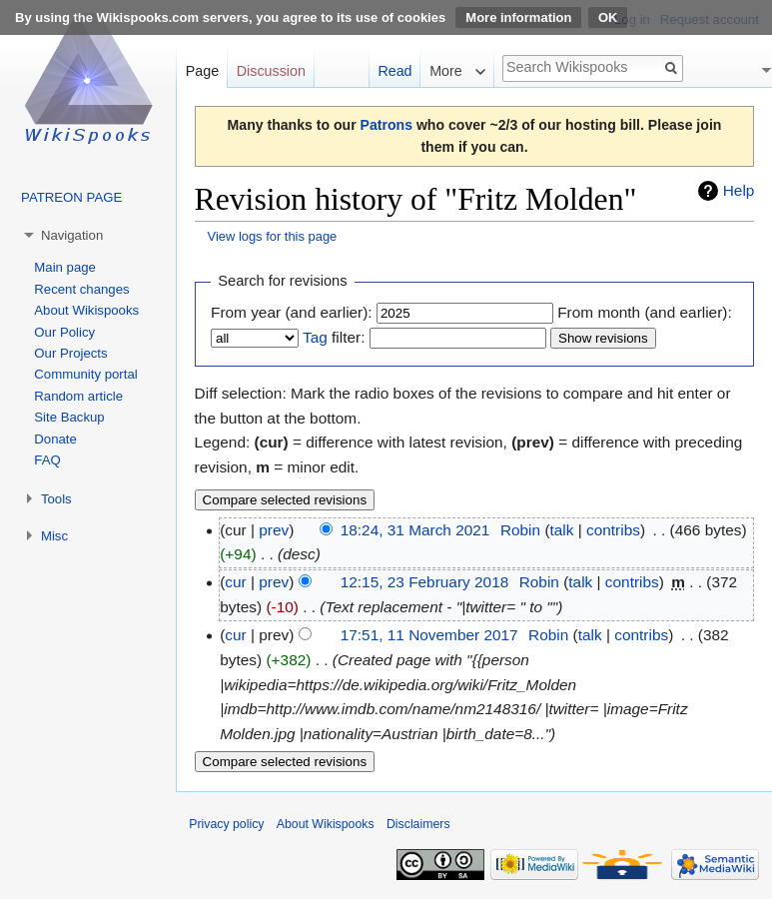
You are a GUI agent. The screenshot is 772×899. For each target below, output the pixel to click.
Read (394, 71)
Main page (65, 267)
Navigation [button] (72, 235)
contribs (613, 529)
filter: (334, 337)
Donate (55, 439)
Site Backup (69, 417)
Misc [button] (54, 535)
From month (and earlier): (644, 312)
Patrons (386, 125)
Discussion (271, 71)
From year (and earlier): (292, 312)
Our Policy (64, 332)
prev (274, 529)
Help (739, 190)
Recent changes (81, 289)
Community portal (85, 374)
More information (518, 17)
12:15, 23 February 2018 (425, 581)
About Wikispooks (86, 310)
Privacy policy (226, 824)
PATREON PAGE (71, 197)
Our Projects (70, 353)
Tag (315, 337)
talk (562, 529)
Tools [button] (56, 498)
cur (235, 581)
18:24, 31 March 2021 (415, 529)
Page (202, 71)
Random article (78, 396)
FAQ (47, 459)
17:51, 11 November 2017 (429, 634)
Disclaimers (418, 824)
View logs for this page (273, 236)
